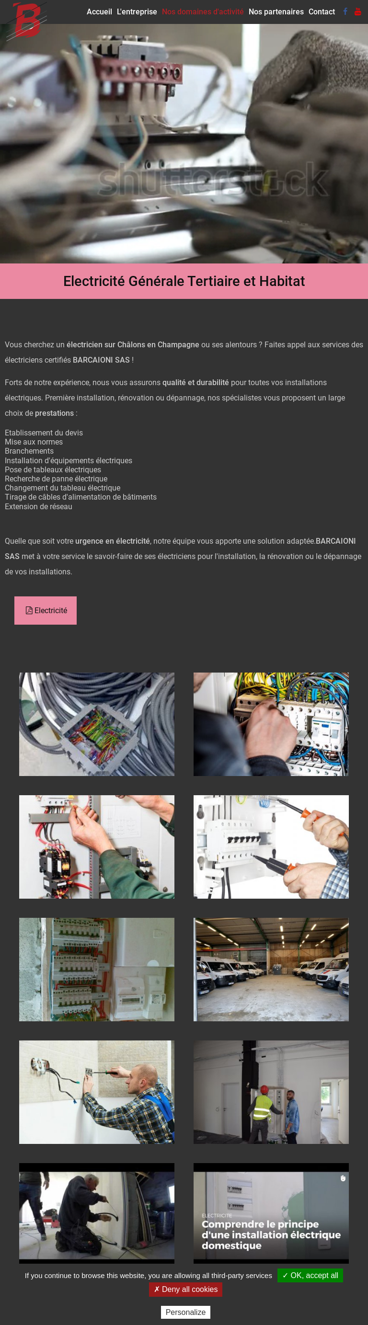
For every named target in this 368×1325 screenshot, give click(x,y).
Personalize (186, 1312)
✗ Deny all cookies (186, 1289)
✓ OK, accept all (310, 1275)
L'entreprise (137, 11)
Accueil (99, 11)
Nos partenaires (276, 11)
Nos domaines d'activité (203, 11)
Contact (322, 11)
